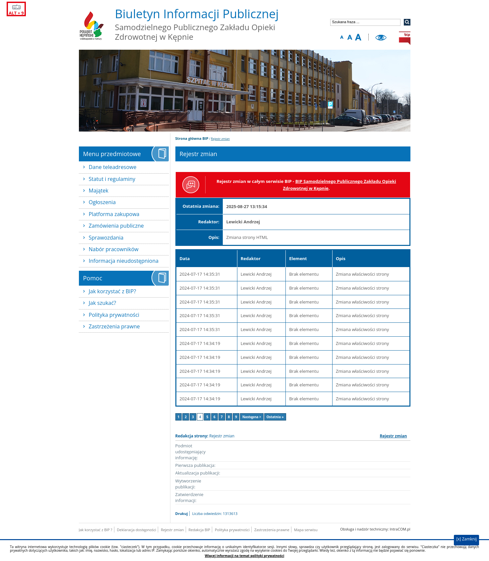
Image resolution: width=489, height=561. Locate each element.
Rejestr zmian (220, 139)
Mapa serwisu (306, 529)
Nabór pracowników (114, 249)
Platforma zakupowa (114, 214)
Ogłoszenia (102, 202)
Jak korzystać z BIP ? (95, 529)
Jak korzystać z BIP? (112, 291)
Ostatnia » (275, 417)
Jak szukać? (102, 303)
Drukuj (181, 513)
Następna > (251, 417)
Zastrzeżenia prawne (114, 326)
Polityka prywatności (114, 314)
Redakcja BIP (199, 529)
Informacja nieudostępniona (124, 260)
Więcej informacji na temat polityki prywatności (244, 556)
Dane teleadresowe (113, 167)
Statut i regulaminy (112, 179)
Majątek (98, 190)
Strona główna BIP (192, 138)
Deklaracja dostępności (136, 529)
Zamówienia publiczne (116, 225)
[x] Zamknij (466, 539)
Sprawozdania (106, 237)
